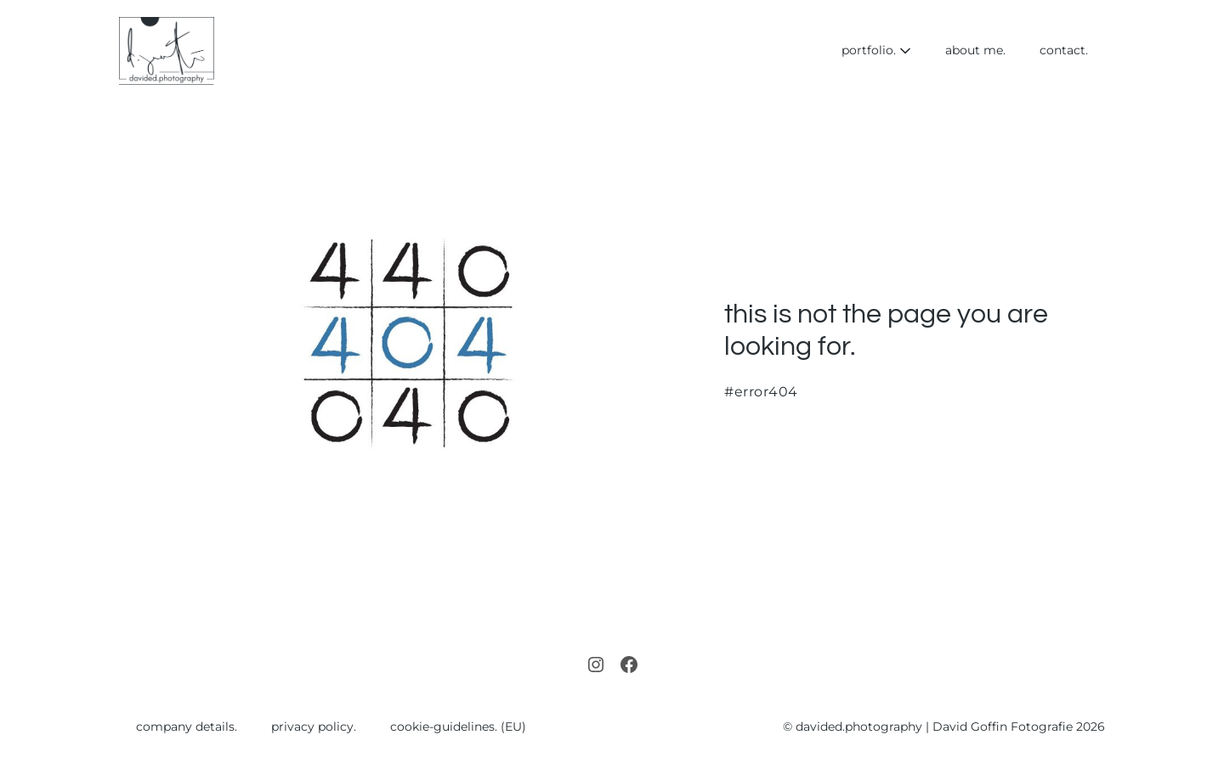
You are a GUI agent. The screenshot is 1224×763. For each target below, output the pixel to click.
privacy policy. (313, 726)
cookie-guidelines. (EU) (458, 726)
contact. (1064, 50)
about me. (975, 50)
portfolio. (876, 50)
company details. (186, 726)
